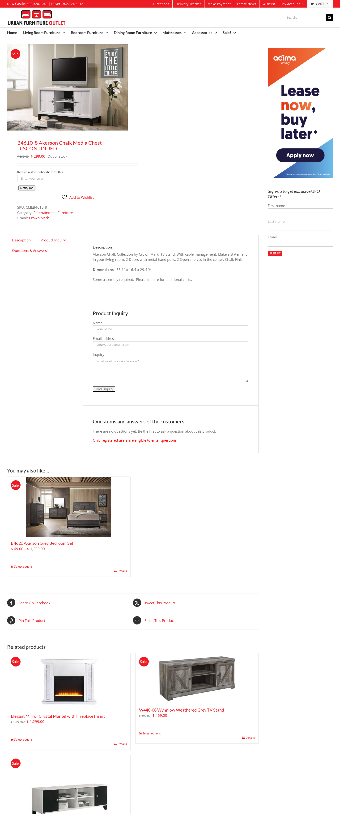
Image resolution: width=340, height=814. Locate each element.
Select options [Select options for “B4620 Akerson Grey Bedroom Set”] (23, 567)
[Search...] (304, 17)
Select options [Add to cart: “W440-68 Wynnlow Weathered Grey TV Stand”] (151, 733)
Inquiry (98, 354)
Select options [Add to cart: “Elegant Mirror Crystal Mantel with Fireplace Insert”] (23, 740)
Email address (104, 338)
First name (276, 205)
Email (272, 237)
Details (122, 571)
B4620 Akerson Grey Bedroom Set (42, 543)
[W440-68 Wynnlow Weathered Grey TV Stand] (197, 678)
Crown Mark (39, 217)
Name (97, 323)
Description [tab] (21, 240)
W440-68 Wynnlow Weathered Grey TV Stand (181, 710)
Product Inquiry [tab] (53, 240)
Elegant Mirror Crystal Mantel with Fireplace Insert (58, 716)
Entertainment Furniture (53, 212)
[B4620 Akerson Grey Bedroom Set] (68, 507)
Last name (276, 221)
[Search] (329, 17)
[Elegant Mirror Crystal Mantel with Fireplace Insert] (68, 681)
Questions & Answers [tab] (29, 250)
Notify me (27, 188)
